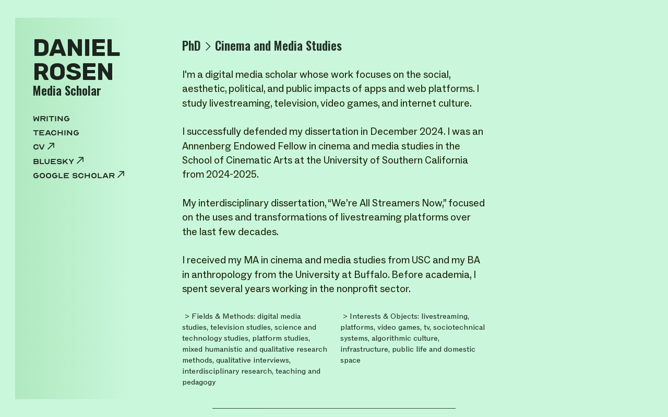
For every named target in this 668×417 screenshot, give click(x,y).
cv (45, 147)
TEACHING (56, 132)
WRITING (51, 118)
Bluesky (59, 161)
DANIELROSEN (76, 59)
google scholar (80, 175)
